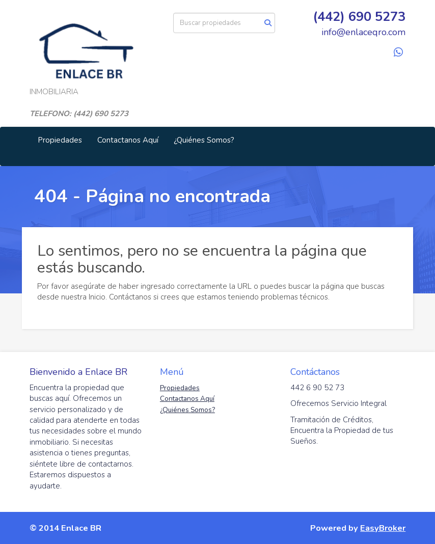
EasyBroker (382, 528)
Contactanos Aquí (127, 140)
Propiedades (60, 140)
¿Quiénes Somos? (204, 140)
